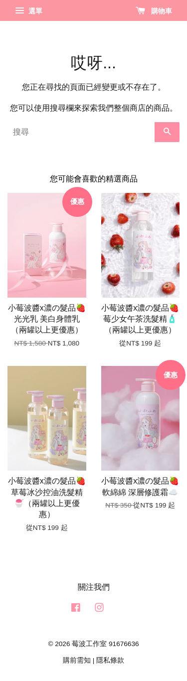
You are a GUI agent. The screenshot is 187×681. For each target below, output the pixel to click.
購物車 (154, 10)
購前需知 (77, 660)
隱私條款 (110, 660)
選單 (28, 10)
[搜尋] (81, 132)
